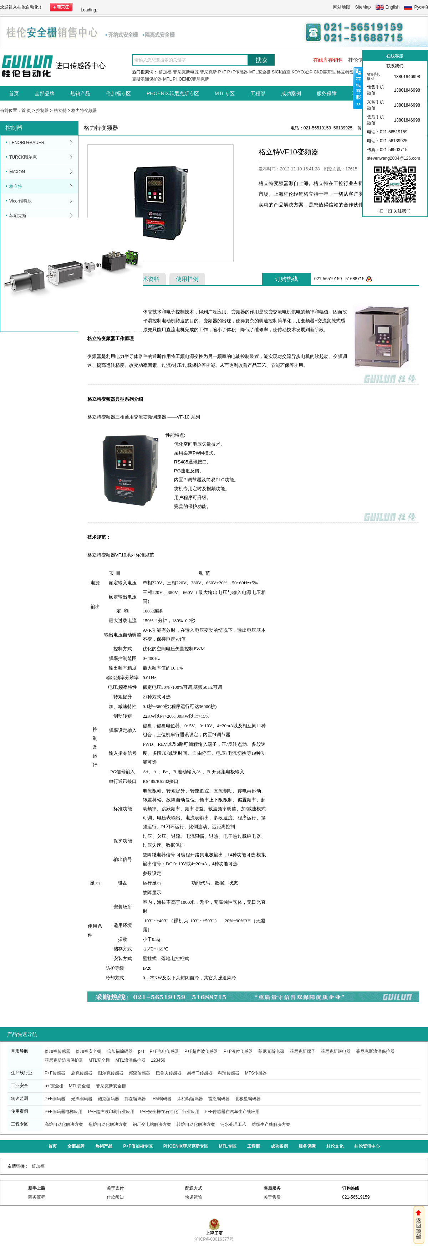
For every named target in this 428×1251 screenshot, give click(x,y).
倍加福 (165, 72)
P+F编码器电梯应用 (63, 1111)
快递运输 (193, 1197)
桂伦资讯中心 (367, 1146)
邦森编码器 (135, 1098)
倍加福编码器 (120, 1051)
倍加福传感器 (57, 1051)
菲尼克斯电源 (186, 72)
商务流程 (36, 1197)
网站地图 (341, 7)
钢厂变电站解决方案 (152, 1124)
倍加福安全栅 (88, 1051)
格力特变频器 (84, 110)
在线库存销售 (328, 60)
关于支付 (115, 1188)
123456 (158, 1060)
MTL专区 (225, 93)
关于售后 (272, 1197)
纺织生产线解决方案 (271, 1124)
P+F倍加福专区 (137, 1146)
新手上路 (36, 1188)
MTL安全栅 (260, 72)
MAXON (17, 171)
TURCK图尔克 (23, 157)
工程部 (257, 93)
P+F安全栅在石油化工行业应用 (169, 1111)
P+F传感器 (237, 72)
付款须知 (115, 1197)
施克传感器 (81, 1073)
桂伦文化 (334, 1146)
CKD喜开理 (324, 72)
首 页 (26, 110)
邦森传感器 (139, 1073)
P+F (222, 72)
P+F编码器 (55, 1098)
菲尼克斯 (208, 72)
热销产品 (80, 93)
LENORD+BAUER (26, 142)
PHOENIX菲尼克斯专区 (173, 93)
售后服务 (272, 1188)
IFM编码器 (162, 1098)
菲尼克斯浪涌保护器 (375, 1051)
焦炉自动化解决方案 (107, 1124)
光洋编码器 (81, 1098)
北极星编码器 (248, 1098)
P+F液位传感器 (238, 1051)
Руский (421, 7)
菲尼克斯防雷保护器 (64, 1060)
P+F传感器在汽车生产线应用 (232, 1111)
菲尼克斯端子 (302, 1051)
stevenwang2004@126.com (393, 158)
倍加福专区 (118, 93)
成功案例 (291, 93)
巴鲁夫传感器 (169, 1073)
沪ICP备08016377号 (213, 1236)
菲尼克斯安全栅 (111, 1085)
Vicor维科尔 (20, 201)
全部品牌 (45, 93)
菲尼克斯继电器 (336, 1051)
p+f (141, 1051)
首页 (14, 93)
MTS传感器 (256, 1073)
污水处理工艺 (233, 1124)
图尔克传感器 (110, 1073)
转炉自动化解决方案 (196, 1124)
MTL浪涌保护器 (131, 1060)
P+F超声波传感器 (201, 1051)
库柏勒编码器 (190, 1098)
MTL (167, 79)
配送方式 (193, 1188)
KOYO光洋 (301, 72)
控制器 (42, 110)
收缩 (358, 88)
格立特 (60, 110)
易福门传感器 (200, 1073)
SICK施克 (281, 72)
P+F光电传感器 (164, 1051)
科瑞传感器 (228, 1073)
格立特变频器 (349, 72)
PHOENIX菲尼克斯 (191, 79)
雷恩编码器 (219, 1098)
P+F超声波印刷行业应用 (111, 1111)
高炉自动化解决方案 (64, 1124)
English (392, 7)
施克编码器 (108, 1098)
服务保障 (327, 93)
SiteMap (363, 7)
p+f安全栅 (54, 1085)
